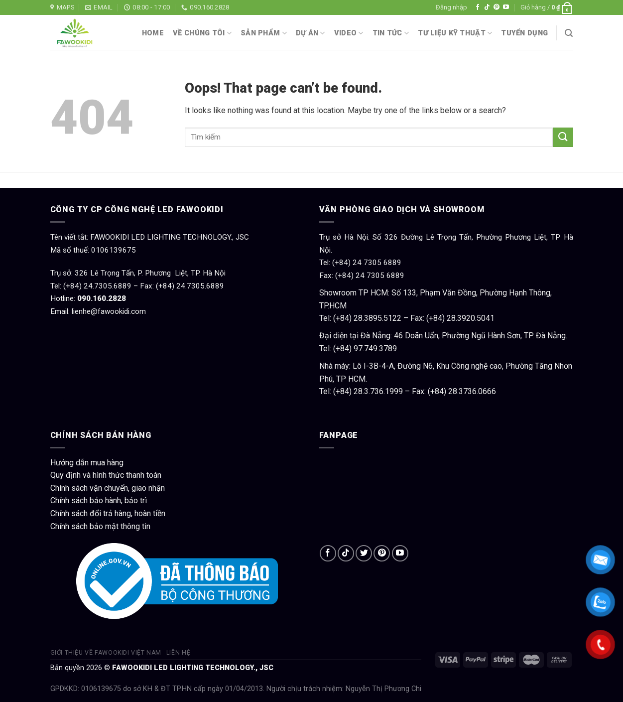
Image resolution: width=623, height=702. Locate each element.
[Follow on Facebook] (478, 7)
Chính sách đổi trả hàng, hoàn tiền (107, 513)
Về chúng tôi (202, 33)
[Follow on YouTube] (506, 7)
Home (153, 33)
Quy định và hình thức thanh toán (105, 475)
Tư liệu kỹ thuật (455, 33)
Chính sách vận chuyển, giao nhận (107, 488)
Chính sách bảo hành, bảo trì (98, 500)
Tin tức (391, 33)
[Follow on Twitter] (364, 553)
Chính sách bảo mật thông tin (100, 526)
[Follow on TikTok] (487, 7)
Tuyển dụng (524, 33)
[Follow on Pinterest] (496, 7)
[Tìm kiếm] (569, 33)
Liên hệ (178, 652)
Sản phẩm (264, 33)
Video (349, 33)
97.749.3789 (375, 348)
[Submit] (563, 137)
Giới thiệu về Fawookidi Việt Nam (106, 652)
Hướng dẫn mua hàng (87, 462)
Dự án (310, 33)
